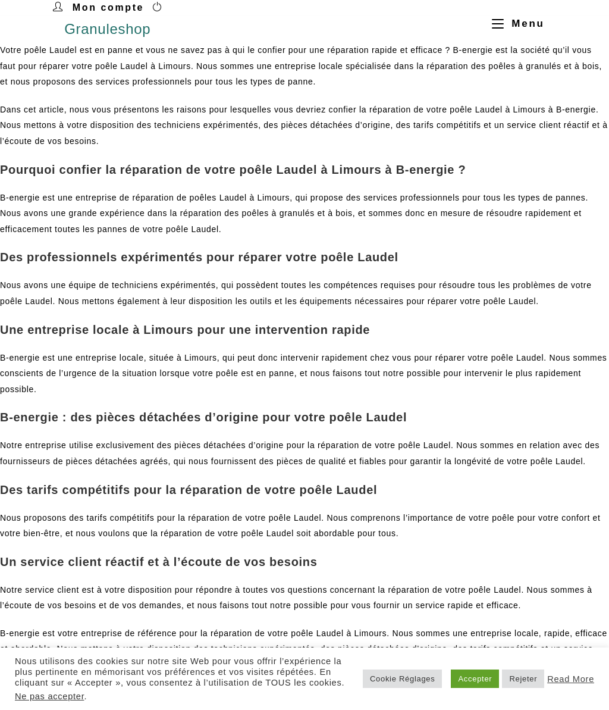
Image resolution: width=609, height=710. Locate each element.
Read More (570, 679)
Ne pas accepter (49, 696)
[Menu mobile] (514, 23)
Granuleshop (107, 29)
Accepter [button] (475, 678)
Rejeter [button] (523, 678)
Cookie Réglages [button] (402, 678)
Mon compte (108, 7)
